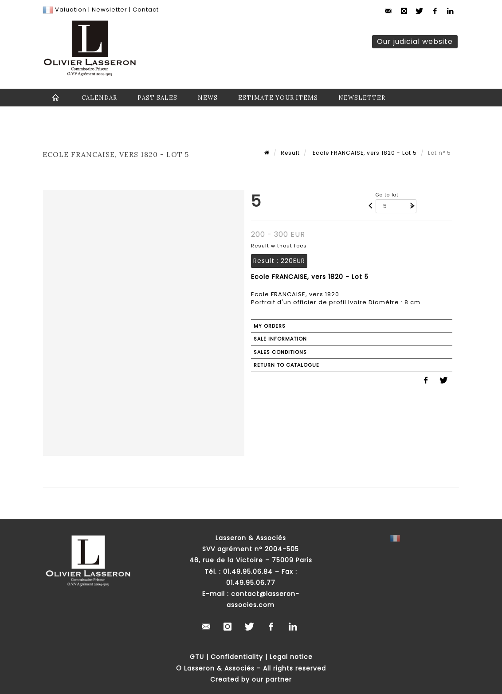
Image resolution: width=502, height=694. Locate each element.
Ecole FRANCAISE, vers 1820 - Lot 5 (364, 153)
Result (290, 153)
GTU (197, 656)
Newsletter (108, 9)
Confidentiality (237, 656)
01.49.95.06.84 (248, 571)
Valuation (70, 9)
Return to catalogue (286, 365)
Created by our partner (251, 679)
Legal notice (291, 656)
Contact (146, 9)
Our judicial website (415, 41)
